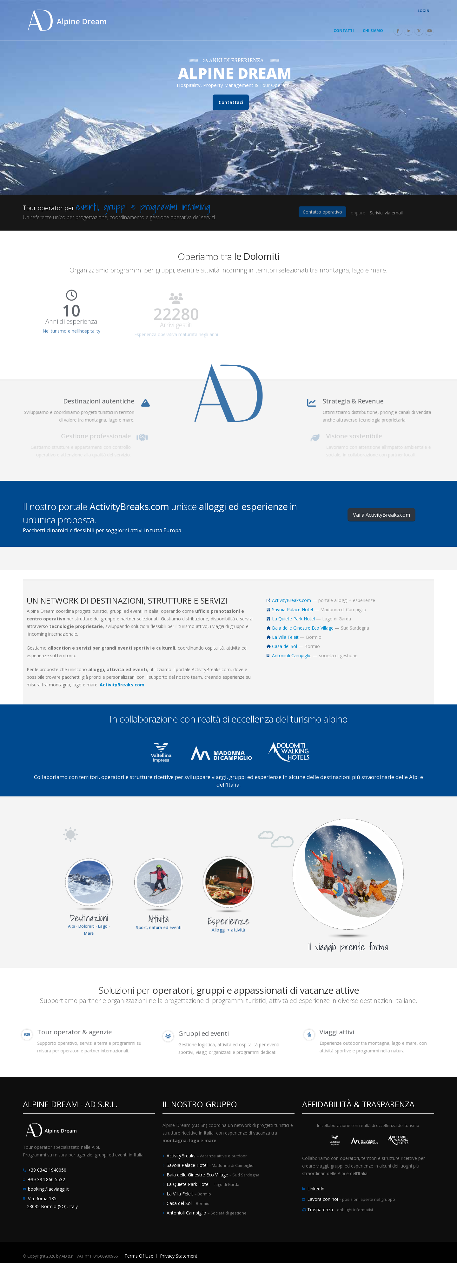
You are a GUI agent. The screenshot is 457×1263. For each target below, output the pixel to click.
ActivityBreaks (182, 1156)
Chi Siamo (373, 30)
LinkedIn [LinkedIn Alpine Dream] (315, 1189)
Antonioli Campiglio (292, 655)
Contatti (344, 30)
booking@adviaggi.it (48, 1189)
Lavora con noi (323, 1199)
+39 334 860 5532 (46, 1179)
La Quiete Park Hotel (293, 619)
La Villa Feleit (285, 637)
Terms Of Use (138, 1256)
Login (423, 10)
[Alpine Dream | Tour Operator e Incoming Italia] (67, 19)
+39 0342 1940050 (47, 1170)
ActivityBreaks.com (291, 600)
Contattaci (231, 120)
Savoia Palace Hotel (292, 609)
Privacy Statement (178, 1256)
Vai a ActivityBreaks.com (381, 514)
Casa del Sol (284, 646)
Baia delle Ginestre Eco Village (303, 628)
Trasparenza (320, 1210)
